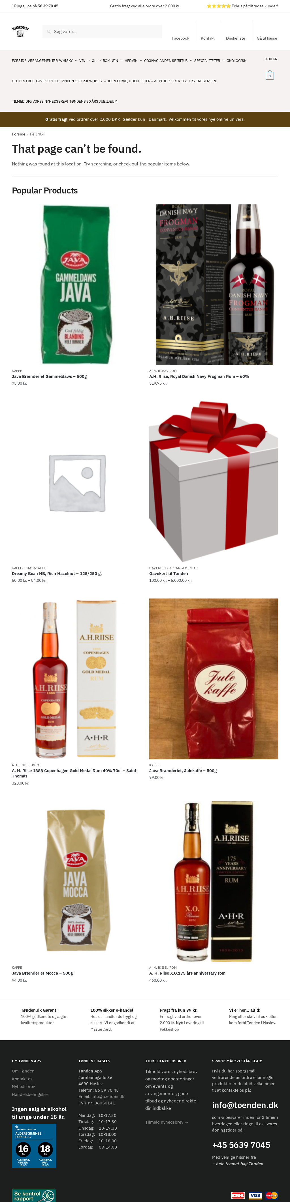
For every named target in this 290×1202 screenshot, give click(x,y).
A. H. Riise (158, 361)
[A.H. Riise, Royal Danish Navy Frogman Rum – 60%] (213, 274)
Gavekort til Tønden (168, 563)
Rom (173, 361)
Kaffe (17, 361)
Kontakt (208, 38)
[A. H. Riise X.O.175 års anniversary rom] (213, 871)
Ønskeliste (235, 38)
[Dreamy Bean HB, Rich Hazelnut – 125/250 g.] (76, 471)
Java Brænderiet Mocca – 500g (42, 963)
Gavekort (158, 558)
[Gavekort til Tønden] (213, 471)
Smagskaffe (35, 558)
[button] (167, 1112)
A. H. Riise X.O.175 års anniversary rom (187, 963)
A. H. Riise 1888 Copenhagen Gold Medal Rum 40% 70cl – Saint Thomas (74, 763)
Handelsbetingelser (30, 1084)
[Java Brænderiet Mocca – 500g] (76, 871)
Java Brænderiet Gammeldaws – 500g (49, 366)
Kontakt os (22, 1068)
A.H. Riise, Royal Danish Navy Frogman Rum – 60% (199, 366)
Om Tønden (23, 1060)
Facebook (180, 38)
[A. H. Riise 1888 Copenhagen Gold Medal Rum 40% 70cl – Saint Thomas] (76, 668)
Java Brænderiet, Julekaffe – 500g (183, 760)
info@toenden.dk (107, 1086)
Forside (18, 123)
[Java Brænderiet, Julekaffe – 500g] (213, 668)
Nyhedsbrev (23, 1076)
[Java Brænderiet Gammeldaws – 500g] (76, 274)
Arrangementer (183, 558)
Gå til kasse (267, 38)
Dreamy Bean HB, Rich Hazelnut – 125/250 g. (57, 563)
